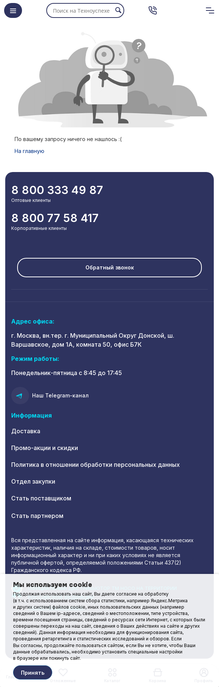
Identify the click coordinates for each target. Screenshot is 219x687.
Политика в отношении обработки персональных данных (95, 464)
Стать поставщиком (41, 498)
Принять (32, 672)
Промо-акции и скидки (44, 448)
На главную (29, 151)
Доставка (25, 431)
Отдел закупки (33, 481)
